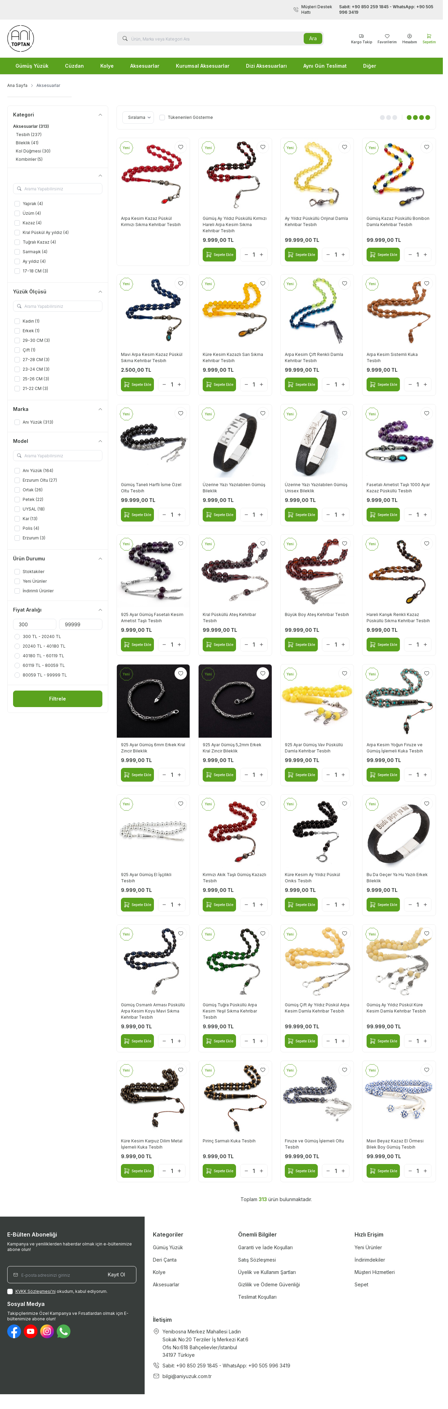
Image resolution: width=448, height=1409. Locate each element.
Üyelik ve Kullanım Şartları (267, 1272)
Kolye (107, 66)
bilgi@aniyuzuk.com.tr (187, 1376)
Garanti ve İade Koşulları (265, 1247)
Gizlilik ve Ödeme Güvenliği (269, 1284)
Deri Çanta (165, 1260)
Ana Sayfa (17, 85)
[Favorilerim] (361, 38)
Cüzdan (74, 66)
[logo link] (48, 38)
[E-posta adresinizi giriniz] (72, 1274)
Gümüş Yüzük (31, 66)
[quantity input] (253, 254)
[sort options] (138, 117)
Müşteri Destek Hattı (364, 9)
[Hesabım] (409, 38)
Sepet (361, 1284)
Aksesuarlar (144, 66)
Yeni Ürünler (368, 1247)
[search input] (220, 38)
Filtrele (57, 699)
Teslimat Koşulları (257, 1297)
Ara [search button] (313, 38)
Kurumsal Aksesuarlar (202, 66)
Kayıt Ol (116, 1274)
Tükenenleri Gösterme (186, 117)
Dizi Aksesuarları (266, 66)
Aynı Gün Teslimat (325, 66)
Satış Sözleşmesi (257, 1260)
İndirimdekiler (370, 1260)
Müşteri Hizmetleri (375, 1272)
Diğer (369, 66)
